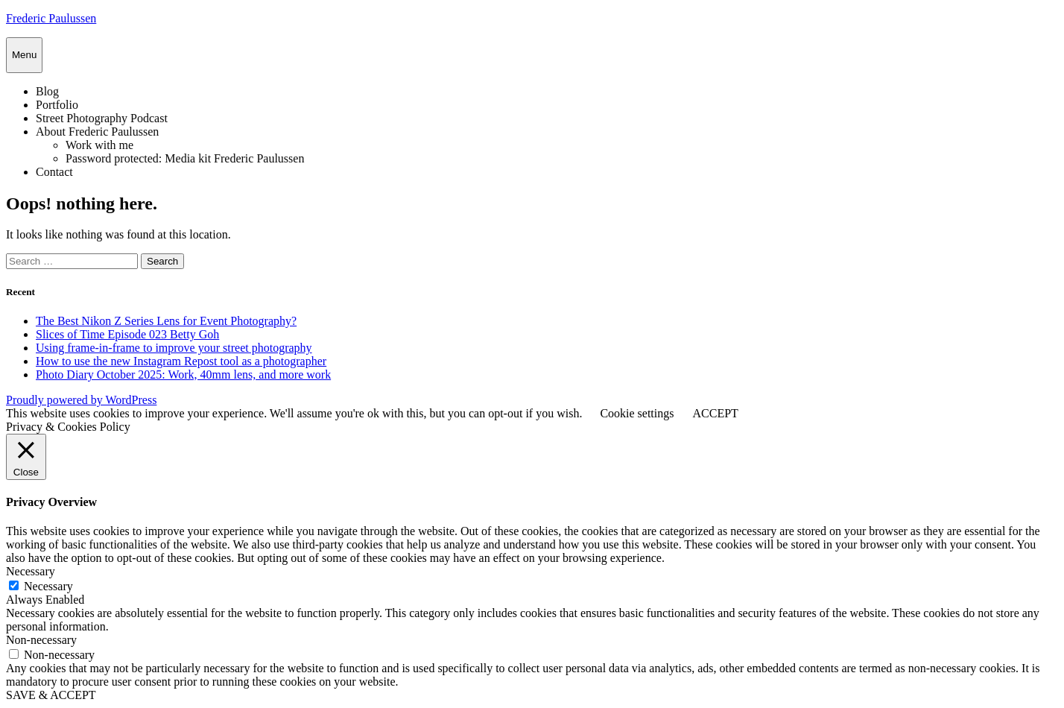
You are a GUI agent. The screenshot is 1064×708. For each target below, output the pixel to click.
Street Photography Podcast (102, 118)
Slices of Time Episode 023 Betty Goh (127, 334)
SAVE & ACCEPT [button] (51, 695)
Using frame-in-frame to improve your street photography (174, 347)
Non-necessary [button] (41, 639)
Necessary (48, 586)
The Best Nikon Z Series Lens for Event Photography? (166, 321)
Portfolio (57, 104)
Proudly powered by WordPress (81, 399)
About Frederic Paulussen (97, 131)
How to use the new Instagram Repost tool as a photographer (181, 361)
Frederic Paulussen (51, 18)
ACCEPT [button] (715, 413)
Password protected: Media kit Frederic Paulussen (185, 158)
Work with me (99, 145)
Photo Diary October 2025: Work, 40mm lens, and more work (183, 374)
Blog (47, 91)
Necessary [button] (30, 571)
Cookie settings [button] (637, 413)
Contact (54, 171)
